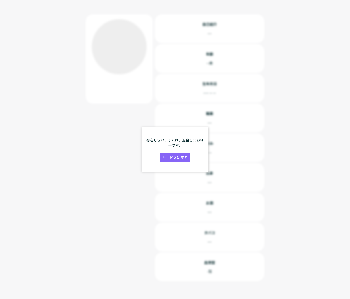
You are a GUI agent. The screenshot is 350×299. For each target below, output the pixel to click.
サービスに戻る (175, 157)
